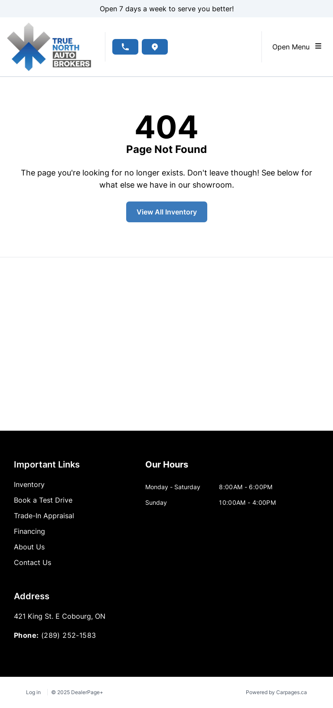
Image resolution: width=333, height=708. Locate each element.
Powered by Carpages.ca (276, 692)
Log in (33, 692)
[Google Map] (166, 344)
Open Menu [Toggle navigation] (297, 46)
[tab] (166, 468)
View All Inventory (167, 212)
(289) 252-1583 (68, 635)
